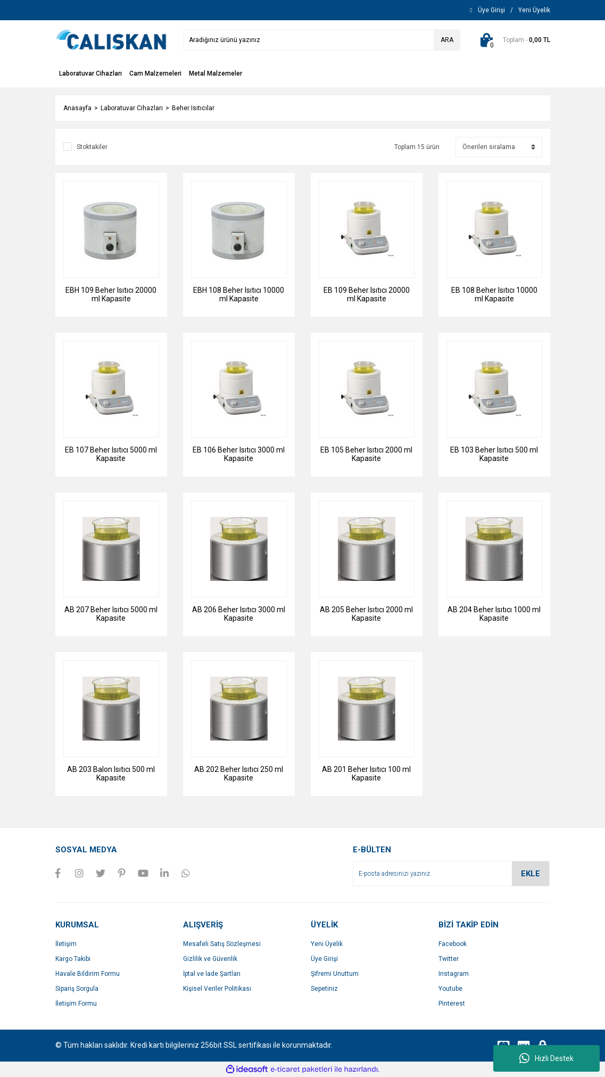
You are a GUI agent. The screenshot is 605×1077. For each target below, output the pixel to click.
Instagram (453, 973)
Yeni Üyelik (327, 944)
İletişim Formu (76, 1003)
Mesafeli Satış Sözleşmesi (222, 944)
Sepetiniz (324, 988)
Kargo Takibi (72, 959)
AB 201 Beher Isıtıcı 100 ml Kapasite (366, 773)
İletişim (66, 944)
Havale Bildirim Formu (87, 973)
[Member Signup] (534, 10)
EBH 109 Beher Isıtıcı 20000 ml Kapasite (110, 294)
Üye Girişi (324, 959)
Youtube (450, 988)
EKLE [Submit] (530, 873)
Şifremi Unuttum (335, 973)
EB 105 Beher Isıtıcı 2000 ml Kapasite (366, 454)
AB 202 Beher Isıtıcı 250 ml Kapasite (238, 773)
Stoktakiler (92, 147)
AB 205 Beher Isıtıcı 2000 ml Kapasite (366, 613)
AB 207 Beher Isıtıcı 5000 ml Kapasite (111, 613)
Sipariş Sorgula (76, 988)
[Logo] (111, 39)
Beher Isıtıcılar (193, 108)
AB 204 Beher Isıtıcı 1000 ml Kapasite (494, 613)
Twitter (448, 959)
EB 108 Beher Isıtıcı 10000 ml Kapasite (494, 294)
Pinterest (451, 1003)
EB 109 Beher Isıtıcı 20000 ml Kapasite (367, 294)
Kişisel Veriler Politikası (217, 988)
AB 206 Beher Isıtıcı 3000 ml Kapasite (238, 613)
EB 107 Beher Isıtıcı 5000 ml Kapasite (111, 454)
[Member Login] (491, 10)
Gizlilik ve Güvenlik (210, 959)
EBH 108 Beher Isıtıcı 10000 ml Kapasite (238, 294)
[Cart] (513, 40)
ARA (447, 40)
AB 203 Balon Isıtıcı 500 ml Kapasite (111, 773)
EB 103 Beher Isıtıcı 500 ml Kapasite (494, 454)
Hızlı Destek (546, 1058)
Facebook (452, 944)
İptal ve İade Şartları (212, 973)
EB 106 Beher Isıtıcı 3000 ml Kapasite (239, 454)
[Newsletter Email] (451, 873)
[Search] (321, 40)
